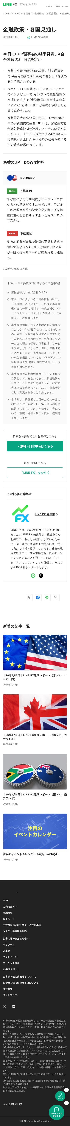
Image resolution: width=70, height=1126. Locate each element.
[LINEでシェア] (47, 597)
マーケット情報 (11, 963)
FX (8, 891)
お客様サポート (11, 969)
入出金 (6, 951)
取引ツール (9, 944)
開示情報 (8, 913)
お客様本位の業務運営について (19, 976)
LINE (33, 575)
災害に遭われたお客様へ (16, 938)
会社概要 (8, 989)
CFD (27, 891)
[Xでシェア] (29, 597)
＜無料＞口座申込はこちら (35, 446)
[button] (56, 597)
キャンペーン (10, 957)
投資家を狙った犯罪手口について (21, 982)
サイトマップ (10, 995)
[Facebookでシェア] (38, 597)
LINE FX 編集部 (38, 37)
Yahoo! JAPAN (10, 1104)
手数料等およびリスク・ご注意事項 (22, 925)
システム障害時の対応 (15, 931)
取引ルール (9, 919)
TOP (5, 900)
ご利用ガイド (10, 906)
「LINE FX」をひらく (35, 472)
